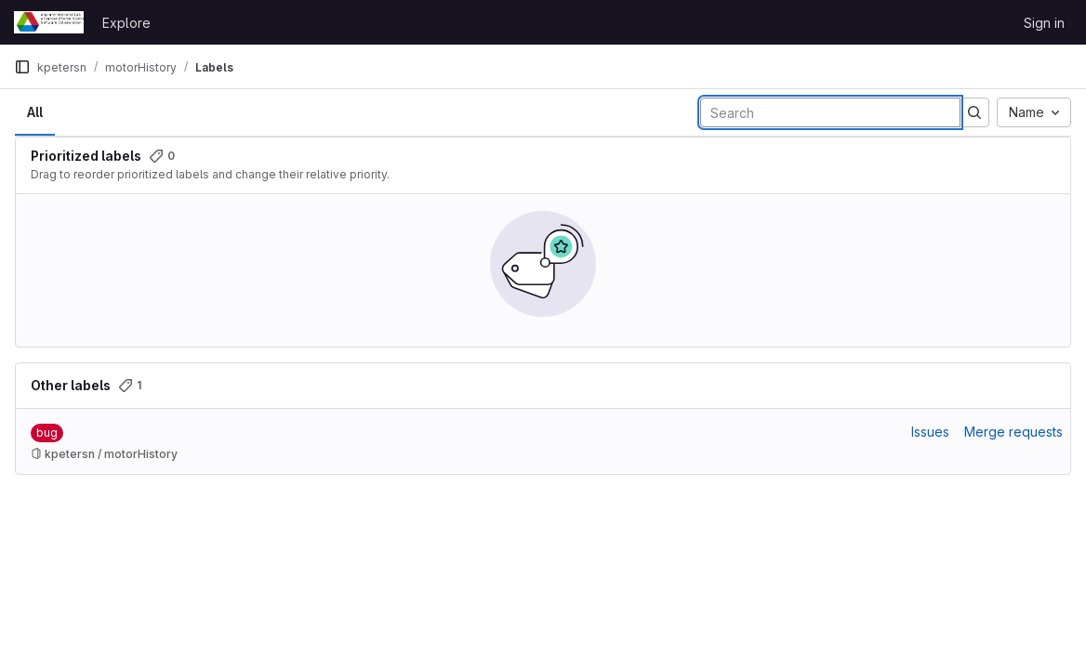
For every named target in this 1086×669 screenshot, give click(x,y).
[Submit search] (974, 112)
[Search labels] (830, 112)
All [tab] (35, 112)
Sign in (1044, 23)
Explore (126, 23)
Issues (930, 431)
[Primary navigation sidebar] (22, 67)
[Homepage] (48, 22)
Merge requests (1013, 431)
